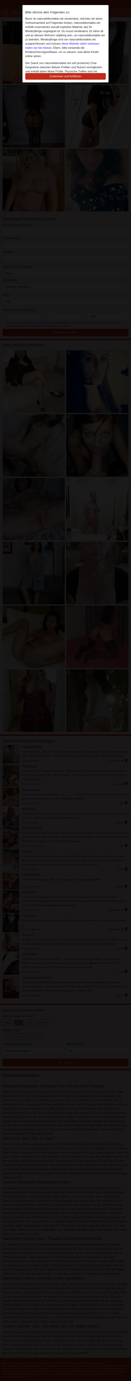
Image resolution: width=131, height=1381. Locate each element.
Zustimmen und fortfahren (65, 76)
